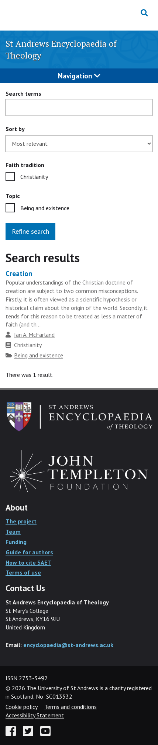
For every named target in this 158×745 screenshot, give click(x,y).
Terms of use (23, 572)
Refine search (30, 231)
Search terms (23, 93)
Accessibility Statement (35, 715)
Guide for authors (29, 552)
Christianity (34, 176)
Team (13, 531)
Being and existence (44, 208)
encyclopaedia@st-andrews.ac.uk (68, 645)
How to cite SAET (28, 562)
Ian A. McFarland (34, 334)
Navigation (79, 75)
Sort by (15, 129)
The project (21, 521)
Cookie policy (21, 706)
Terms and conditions (70, 706)
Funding (16, 541)
